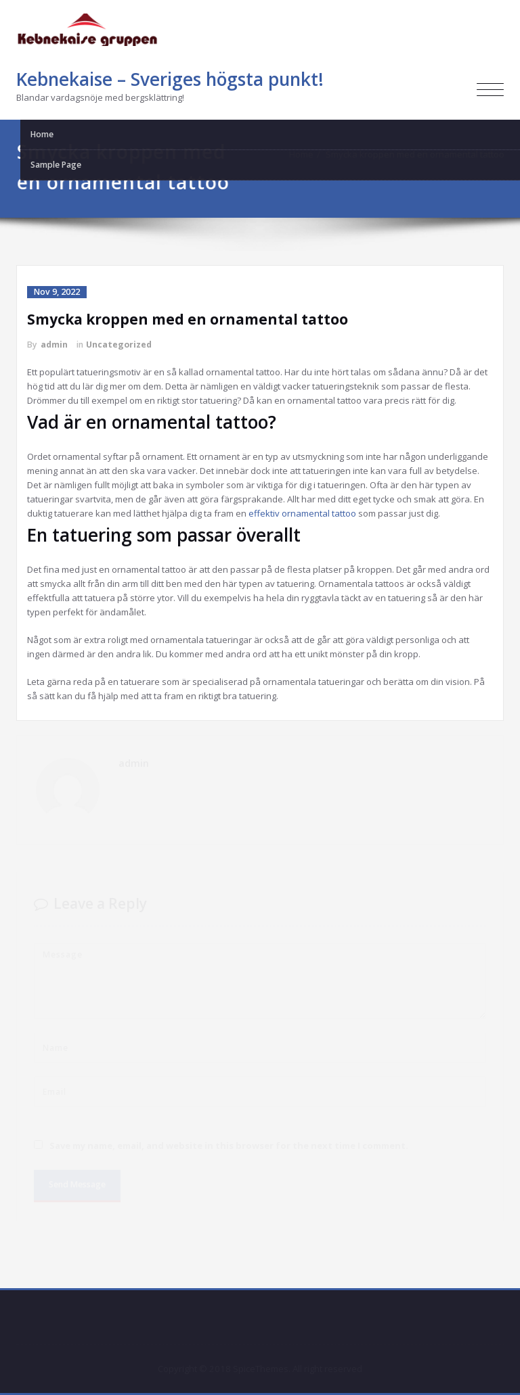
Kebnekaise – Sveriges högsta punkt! (170, 79)
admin (54, 344)
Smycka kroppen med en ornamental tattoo (419, 154)
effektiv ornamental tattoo (302, 513)
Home (306, 154)
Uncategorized (119, 344)
